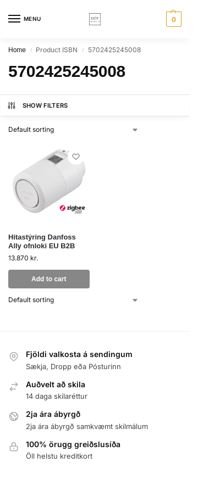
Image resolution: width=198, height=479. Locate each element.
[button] (172, 19)
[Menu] (24, 19)
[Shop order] (73, 130)
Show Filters (37, 105)
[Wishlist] (76, 156)
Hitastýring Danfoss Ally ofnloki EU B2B (42, 241)
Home (17, 50)
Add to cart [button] (48, 279)
